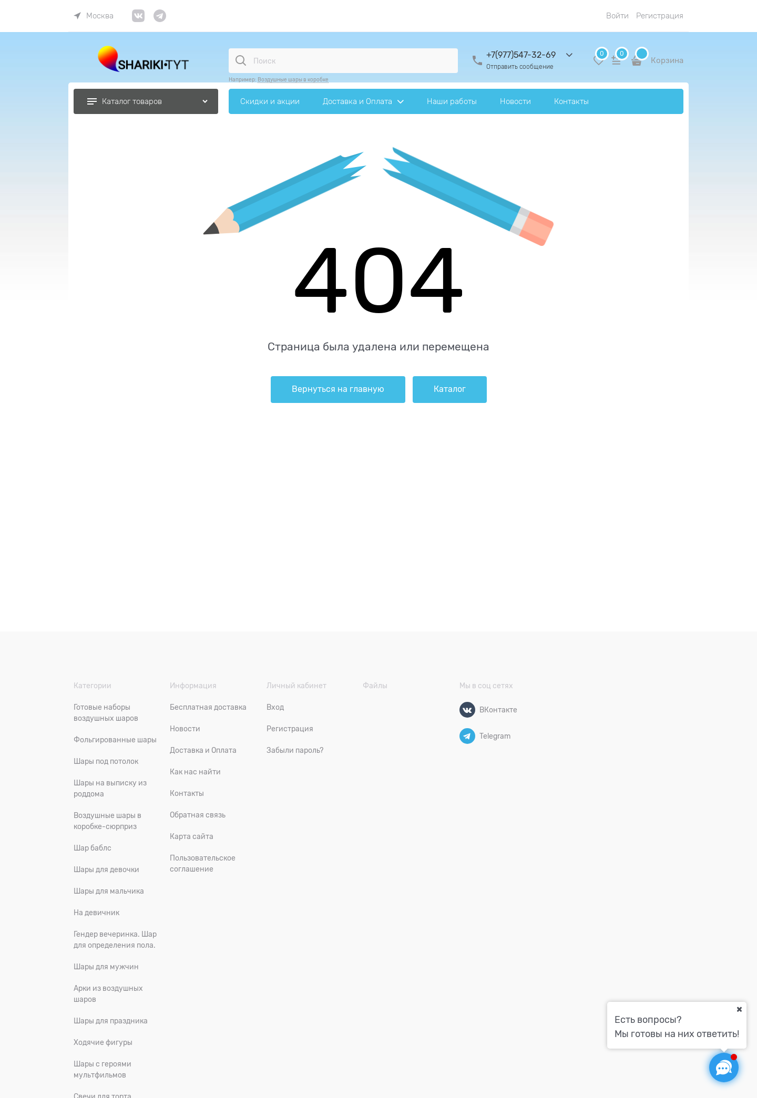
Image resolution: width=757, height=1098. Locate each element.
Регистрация (659, 16)
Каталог (450, 389)
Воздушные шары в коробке (293, 79)
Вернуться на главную (338, 389)
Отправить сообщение (520, 66)
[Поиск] (241, 60)
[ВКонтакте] (467, 710)
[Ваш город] (739, 1009)
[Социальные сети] (724, 1067)
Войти (617, 16)
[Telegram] (467, 736)
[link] (94, 15)
